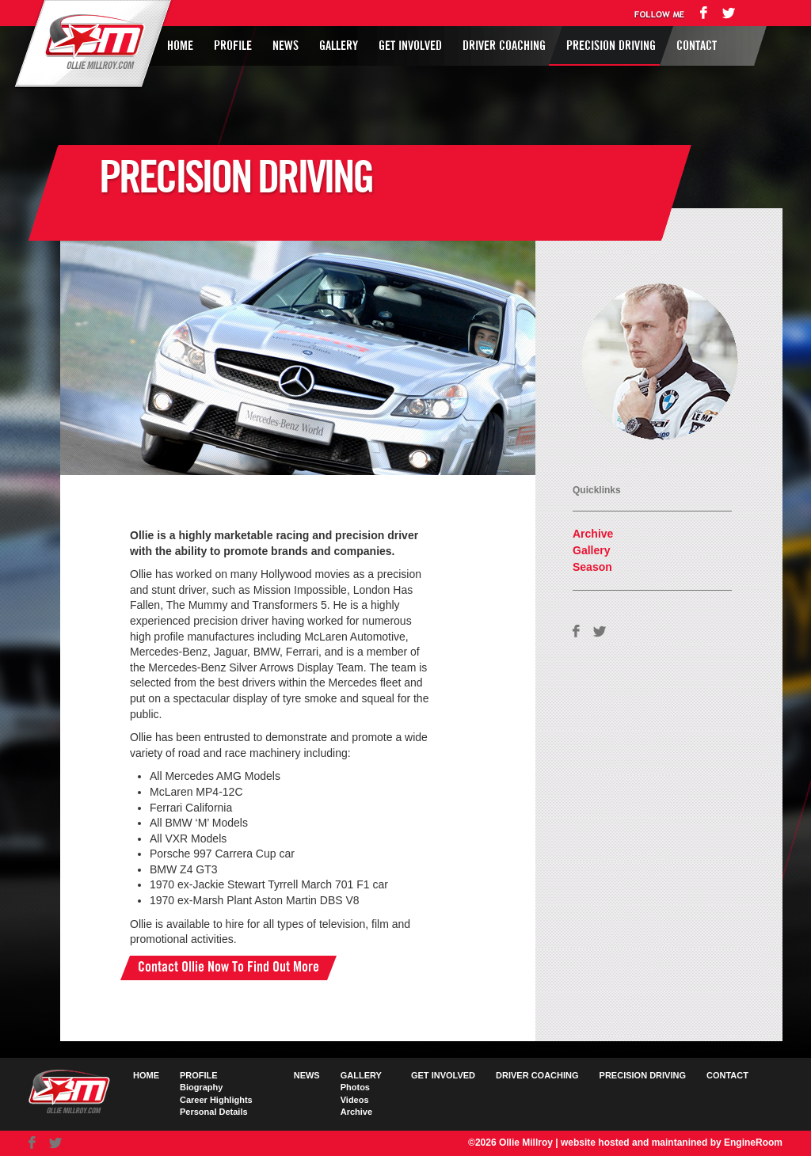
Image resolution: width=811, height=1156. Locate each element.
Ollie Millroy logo (90, 43)
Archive (593, 533)
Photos (355, 1087)
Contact (696, 46)
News (285, 46)
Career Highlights (216, 1100)
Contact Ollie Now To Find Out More (228, 967)
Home (180, 46)
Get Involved (410, 46)
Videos (355, 1100)
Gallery (338, 46)
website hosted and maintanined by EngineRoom (671, 1142)
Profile (233, 46)
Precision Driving (611, 46)
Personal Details (214, 1111)
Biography (201, 1087)
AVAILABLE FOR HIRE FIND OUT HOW (611, 377)
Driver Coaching (504, 46)
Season (592, 567)
